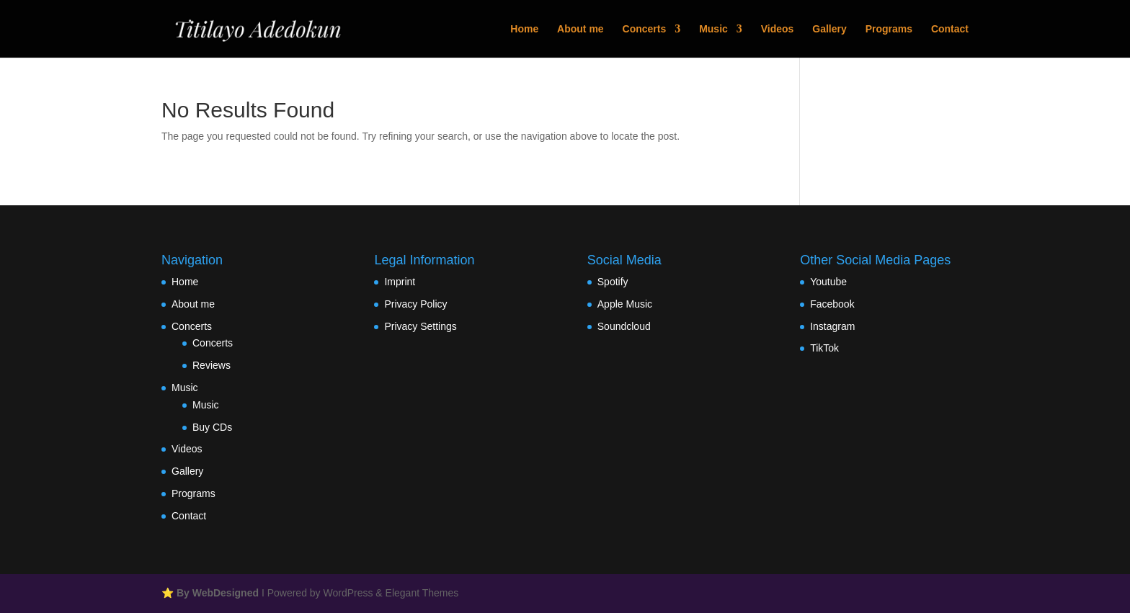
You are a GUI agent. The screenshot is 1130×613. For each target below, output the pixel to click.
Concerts (645, 29)
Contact (950, 29)
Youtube (828, 281)
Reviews (211, 365)
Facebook (832, 304)
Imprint (399, 281)
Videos (777, 29)
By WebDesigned (218, 593)
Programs (889, 29)
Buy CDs (212, 427)
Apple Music (624, 304)
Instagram (832, 326)
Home (524, 29)
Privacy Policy (415, 304)
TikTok (824, 348)
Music (713, 29)
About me (580, 29)
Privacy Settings (420, 326)
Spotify (612, 281)
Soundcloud (624, 326)
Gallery (829, 29)
